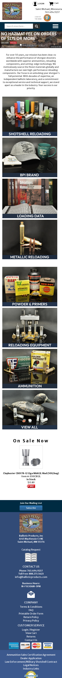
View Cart (31, 633)
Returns (31, 636)
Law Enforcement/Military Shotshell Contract (31, 661)
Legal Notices (31, 665)
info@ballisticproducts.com (31, 576)
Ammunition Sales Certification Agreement (31, 654)
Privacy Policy (31, 620)
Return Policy (31, 617)
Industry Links (31, 668)
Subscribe (31, 508)
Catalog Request (31, 549)
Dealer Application (31, 658)
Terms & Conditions (31, 606)
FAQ (31, 610)
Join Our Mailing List (31, 503)
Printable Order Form (31, 613)
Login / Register (31, 629)
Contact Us (31, 640)
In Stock (31, 466)
